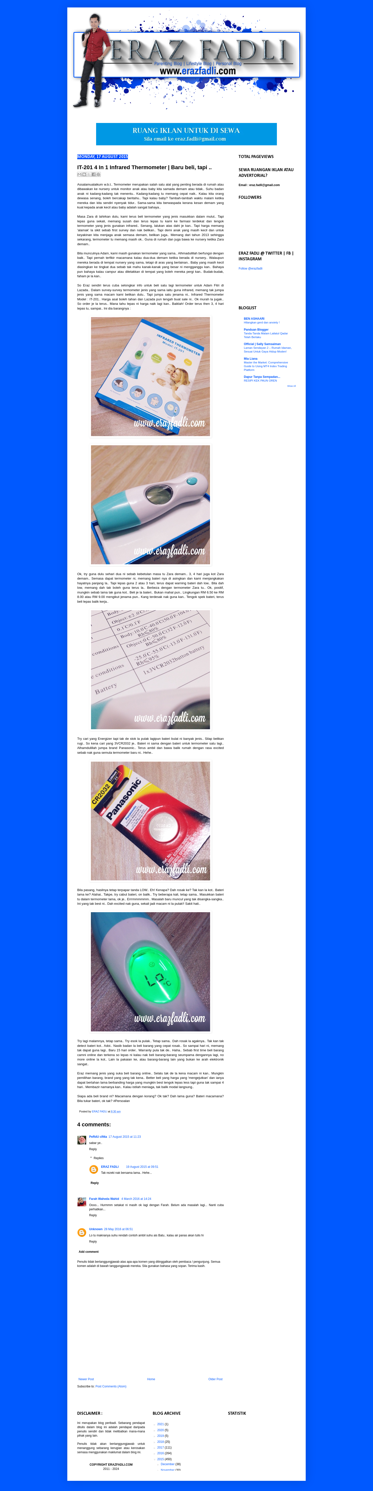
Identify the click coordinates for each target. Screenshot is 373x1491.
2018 (161, 1442)
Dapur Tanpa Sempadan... (262, 377)
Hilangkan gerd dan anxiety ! (262, 322)
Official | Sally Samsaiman (262, 344)
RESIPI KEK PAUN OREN (260, 380)
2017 (161, 1447)
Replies (99, 1158)
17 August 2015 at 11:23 (125, 1136)
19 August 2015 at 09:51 (142, 1167)
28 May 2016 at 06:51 (118, 1229)
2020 (161, 1430)
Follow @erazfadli (250, 268)
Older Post (215, 1379)
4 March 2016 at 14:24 (136, 1199)
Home (151, 1379)
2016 (161, 1453)
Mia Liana (251, 358)
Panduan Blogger (256, 329)
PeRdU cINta (98, 1136)
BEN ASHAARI (254, 318)
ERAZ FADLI (110, 1167)
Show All (291, 386)
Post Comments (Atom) (110, 1386)
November (168, 1470)
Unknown (96, 1229)
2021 (161, 1424)
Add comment (89, 1252)
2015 (161, 1459)
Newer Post (86, 1379)
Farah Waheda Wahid (104, 1199)
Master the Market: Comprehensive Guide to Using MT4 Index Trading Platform (266, 366)
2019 (161, 1436)
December (168, 1464)
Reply (93, 1149)
